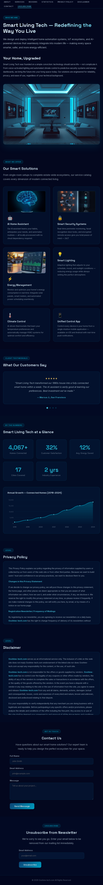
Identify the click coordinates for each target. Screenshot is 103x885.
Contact (8, 6)
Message (14, 785)
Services (19, 2)
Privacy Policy (65, 2)
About (7, 2)
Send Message (22, 810)
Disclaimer (83, 2)
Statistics (47, 2)
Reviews (33, 2)
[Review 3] (53, 412)
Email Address (17, 772)
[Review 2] (50, 412)
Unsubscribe (24, 6)
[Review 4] (56, 412)
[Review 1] (47, 412)
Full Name (14, 760)
